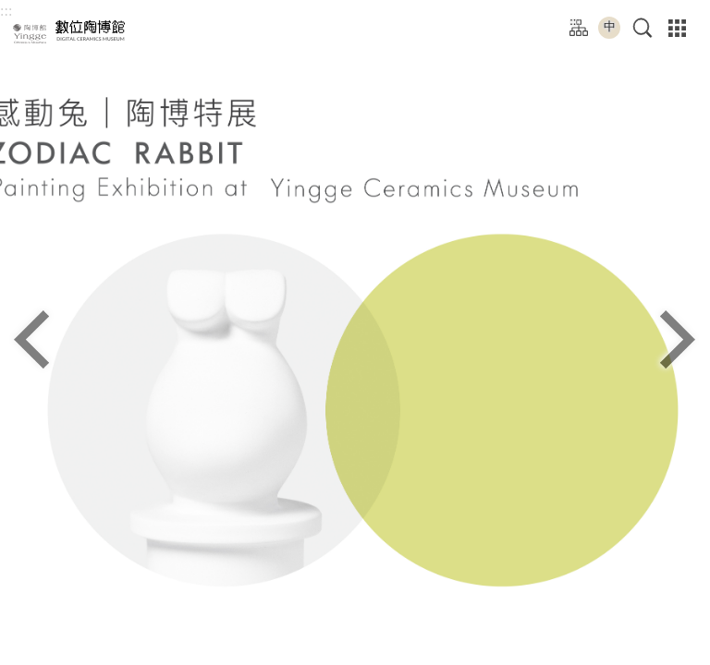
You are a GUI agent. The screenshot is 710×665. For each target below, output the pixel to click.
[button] (643, 28)
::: (6, 10)
